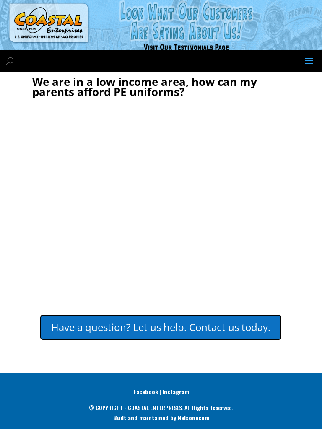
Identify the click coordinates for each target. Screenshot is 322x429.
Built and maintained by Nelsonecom (161, 417)
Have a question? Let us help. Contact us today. (160, 327)
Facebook (145, 391)
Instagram (175, 391)
